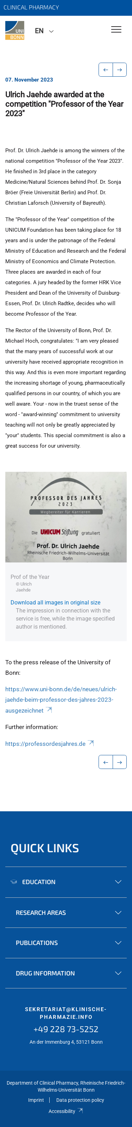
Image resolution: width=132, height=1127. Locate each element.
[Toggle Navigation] (116, 30)
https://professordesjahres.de (50, 743)
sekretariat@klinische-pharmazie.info (66, 1013)
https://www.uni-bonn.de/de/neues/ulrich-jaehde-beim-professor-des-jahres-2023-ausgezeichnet (61, 700)
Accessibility (66, 1111)
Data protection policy (80, 1100)
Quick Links (45, 847)
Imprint (36, 1100)
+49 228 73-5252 (66, 1029)
